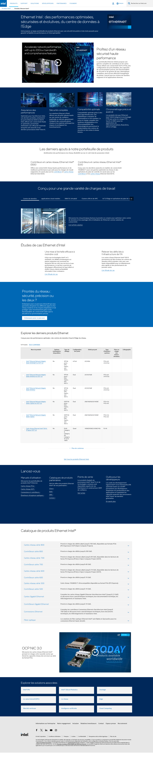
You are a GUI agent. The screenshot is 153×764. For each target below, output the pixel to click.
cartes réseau (68, 192)
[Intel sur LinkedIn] (46, 742)
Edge (101, 710)
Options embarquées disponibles (57, 376)
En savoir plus (111, 527)
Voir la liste (81, 519)
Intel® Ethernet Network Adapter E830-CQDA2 (36, 441)
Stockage (102, 701)
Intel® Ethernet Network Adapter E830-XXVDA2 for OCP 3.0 (36, 401)
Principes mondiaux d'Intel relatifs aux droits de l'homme (71, 755)
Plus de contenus (77, 474)
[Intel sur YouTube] (51, 742)
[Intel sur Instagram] (56, 742)
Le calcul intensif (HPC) (31, 710)
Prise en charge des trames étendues (117, 378)
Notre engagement (64, 735)
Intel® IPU (26, 701)
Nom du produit (36, 375)
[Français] (120, 3)
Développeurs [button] (48, 3)
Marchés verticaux (29, 720)
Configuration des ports (77, 375)
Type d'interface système (107, 376)
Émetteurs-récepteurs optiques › (32, 521)
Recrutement (122, 735)
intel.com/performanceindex (43, 754)
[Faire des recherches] (129, 3)
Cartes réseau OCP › (28, 514)
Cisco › (51, 514)
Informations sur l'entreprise (45, 735)
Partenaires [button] (62, 3)
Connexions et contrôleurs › (30, 518)
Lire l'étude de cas (51, 295)
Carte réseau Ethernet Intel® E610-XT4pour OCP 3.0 (36, 454)
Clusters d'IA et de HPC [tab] (90, 219)
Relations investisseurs (88, 735)
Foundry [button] (73, 3)
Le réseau (64, 710)
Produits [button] (13, 3)
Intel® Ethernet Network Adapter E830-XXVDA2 (36, 414)
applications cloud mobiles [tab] (50, 219)
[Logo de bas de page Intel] (25, 746)
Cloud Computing (105, 720)
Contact (101, 735)
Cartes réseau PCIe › (28, 511)
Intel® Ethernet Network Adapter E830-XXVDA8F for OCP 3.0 (36, 387)
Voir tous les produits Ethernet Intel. (76, 485)
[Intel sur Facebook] (36, 742)
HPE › (51, 520)
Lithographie (127, 375)
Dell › (51, 517)
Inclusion (75, 735)
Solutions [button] (35, 3)
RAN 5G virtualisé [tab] (71, 219)
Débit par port (92, 375)
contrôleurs (58, 192)
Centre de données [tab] (30, 219)
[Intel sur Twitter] (41, 742)
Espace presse (111, 735)
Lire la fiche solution (76, 246)
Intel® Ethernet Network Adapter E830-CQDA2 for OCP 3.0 (36, 427)
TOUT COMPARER (34, 370)
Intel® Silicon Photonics (69, 701)
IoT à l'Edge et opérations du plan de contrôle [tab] (119, 219)
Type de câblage (66, 375)
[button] (76, 114)
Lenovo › (52, 523)
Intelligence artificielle (69, 720)
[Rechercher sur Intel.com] (141, 3)
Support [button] (24, 3)
